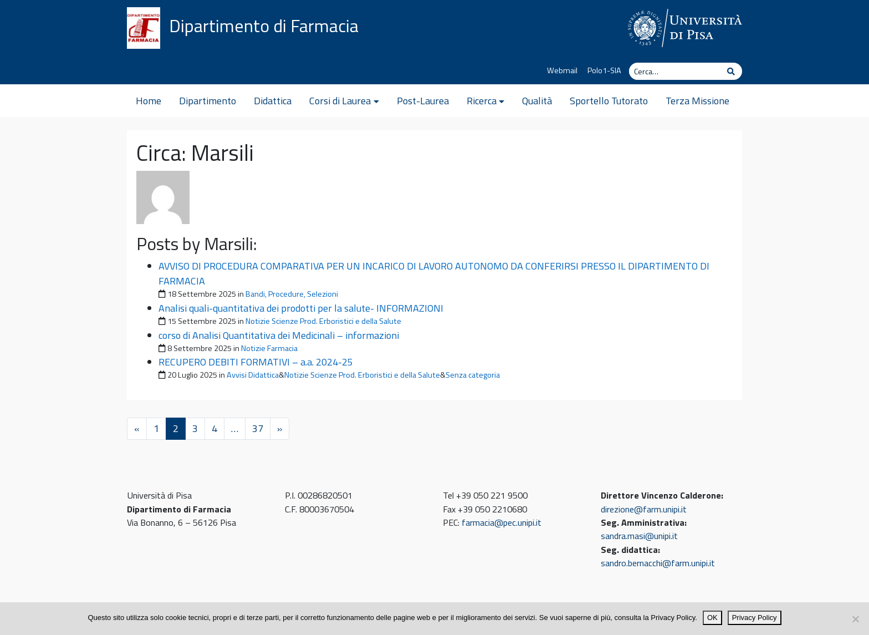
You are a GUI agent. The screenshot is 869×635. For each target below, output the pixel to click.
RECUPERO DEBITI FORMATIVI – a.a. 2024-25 (256, 361)
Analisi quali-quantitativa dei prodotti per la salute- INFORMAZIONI (301, 308)
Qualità (537, 100)
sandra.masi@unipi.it (639, 535)
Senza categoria (473, 375)
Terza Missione (697, 100)
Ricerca (482, 100)
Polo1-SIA (604, 70)
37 (257, 428)
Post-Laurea (423, 100)
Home (148, 100)
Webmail (562, 70)
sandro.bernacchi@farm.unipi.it (658, 563)
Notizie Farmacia (269, 348)
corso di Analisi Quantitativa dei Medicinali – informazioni (279, 335)
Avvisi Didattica (253, 375)
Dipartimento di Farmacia (264, 25)
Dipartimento (207, 100)
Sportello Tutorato (609, 100)
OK (712, 617)
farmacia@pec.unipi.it (501, 522)
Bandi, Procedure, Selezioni (292, 294)
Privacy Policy (754, 617)
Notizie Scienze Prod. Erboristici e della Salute (323, 321)
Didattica (273, 100)
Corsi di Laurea (340, 100)
